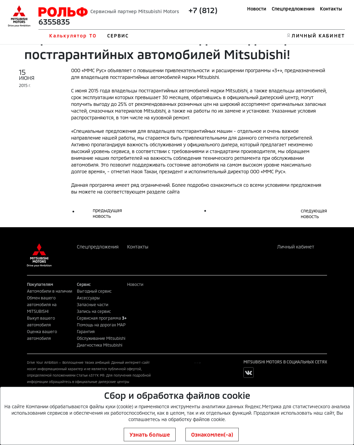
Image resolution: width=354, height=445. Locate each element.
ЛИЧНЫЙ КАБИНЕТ (318, 35)
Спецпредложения (293, 8)
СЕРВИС (118, 35)
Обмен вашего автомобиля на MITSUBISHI (42, 304)
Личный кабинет (295, 246)
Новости (256, 8)
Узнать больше (149, 434)
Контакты (331, 8)
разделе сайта (163, 192)
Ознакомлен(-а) (212, 434)
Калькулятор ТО (72, 35)
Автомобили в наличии (49, 291)
